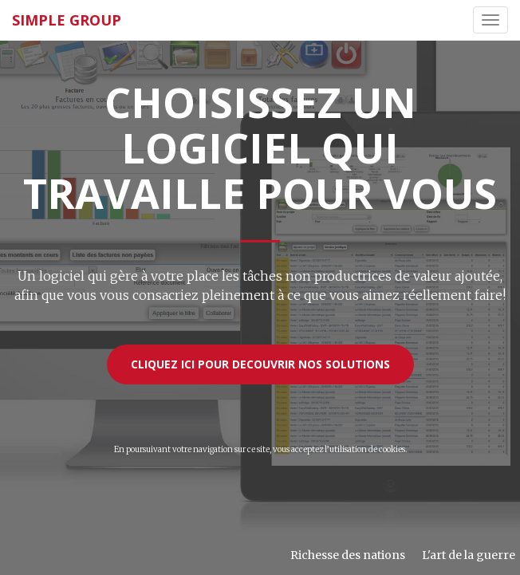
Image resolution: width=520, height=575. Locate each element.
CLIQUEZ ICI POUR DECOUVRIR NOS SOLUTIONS (260, 364)
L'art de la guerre (468, 555)
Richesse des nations (347, 555)
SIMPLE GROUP (66, 20)
